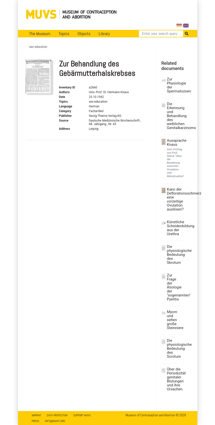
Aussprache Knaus (174, 142)
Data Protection (57, 415)
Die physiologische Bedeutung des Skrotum (174, 255)
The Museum (39, 34)
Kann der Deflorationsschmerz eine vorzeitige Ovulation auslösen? (174, 199)
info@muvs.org (55, 421)
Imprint (36, 415)
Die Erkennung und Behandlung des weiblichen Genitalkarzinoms (174, 116)
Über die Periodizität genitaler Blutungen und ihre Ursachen (174, 379)
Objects (83, 34)
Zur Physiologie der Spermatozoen (174, 85)
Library (104, 34)
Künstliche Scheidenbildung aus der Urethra (174, 228)
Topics (64, 34)
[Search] (161, 33)
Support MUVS (82, 415)
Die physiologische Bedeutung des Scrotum (174, 348)
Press (35, 421)
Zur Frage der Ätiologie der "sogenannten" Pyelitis (174, 287)
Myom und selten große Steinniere (174, 320)
